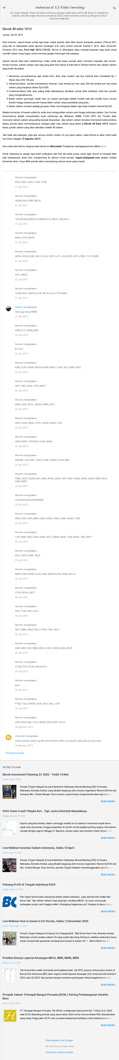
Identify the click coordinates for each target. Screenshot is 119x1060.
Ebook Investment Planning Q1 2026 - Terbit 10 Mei (36, 774)
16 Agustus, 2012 (24, 745)
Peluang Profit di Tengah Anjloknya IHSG (29, 884)
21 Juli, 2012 (21, 186)
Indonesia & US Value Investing (59, 7)
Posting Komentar (15, 753)
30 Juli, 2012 (21, 708)
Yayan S (19, 307)
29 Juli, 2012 (21, 671)
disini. (104, 146)
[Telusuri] (114, 8)
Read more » (108, 801)
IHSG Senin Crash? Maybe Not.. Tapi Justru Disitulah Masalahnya (45, 811)
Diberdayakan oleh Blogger (59, 1040)
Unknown (20, 736)
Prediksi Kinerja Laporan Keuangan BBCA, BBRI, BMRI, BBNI (41, 958)
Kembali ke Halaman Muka (59, 1052)
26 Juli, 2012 (21, 578)
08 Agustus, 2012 (24, 727)
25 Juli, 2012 (21, 523)
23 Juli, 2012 (21, 372)
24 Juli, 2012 (21, 464)
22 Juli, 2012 (21, 335)
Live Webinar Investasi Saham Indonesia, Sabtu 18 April (38, 847)
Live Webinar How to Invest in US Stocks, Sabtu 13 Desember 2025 (45, 921)
